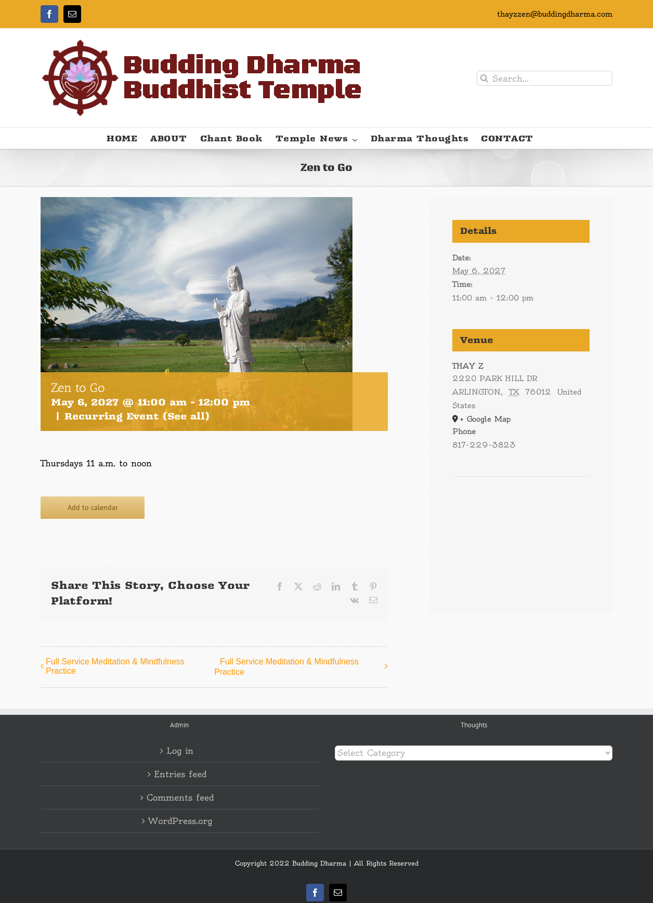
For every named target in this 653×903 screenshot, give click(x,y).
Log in (179, 750)
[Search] (484, 78)
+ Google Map (485, 419)
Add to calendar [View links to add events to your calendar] (93, 507)
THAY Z (468, 366)
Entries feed (180, 774)
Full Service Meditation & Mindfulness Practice (115, 666)
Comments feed (180, 797)
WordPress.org (180, 821)
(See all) (186, 416)
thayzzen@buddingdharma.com (554, 14)
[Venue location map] (521, 508)
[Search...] (544, 78)
